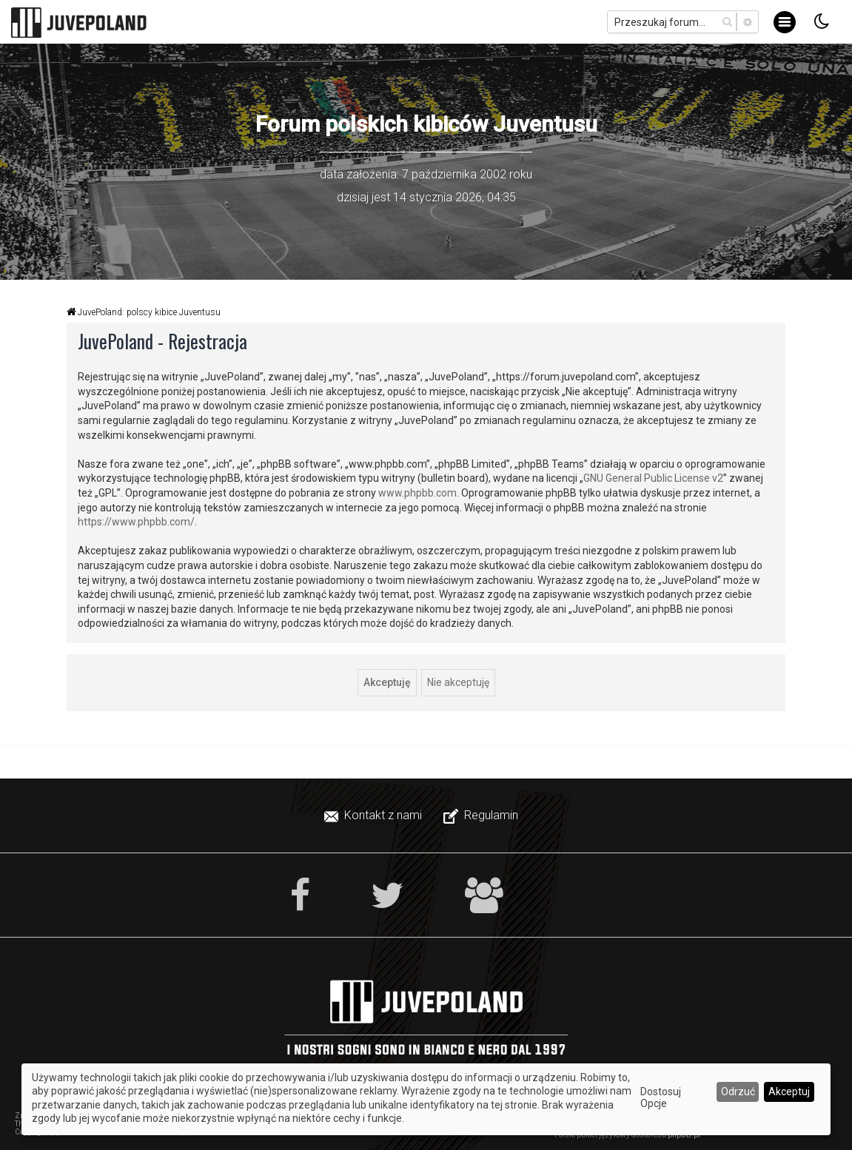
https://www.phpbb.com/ (136, 522)
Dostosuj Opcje (660, 1097)
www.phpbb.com (417, 493)
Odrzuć (738, 1091)
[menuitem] (374, 815)
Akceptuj (789, 1091)
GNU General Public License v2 (653, 478)
